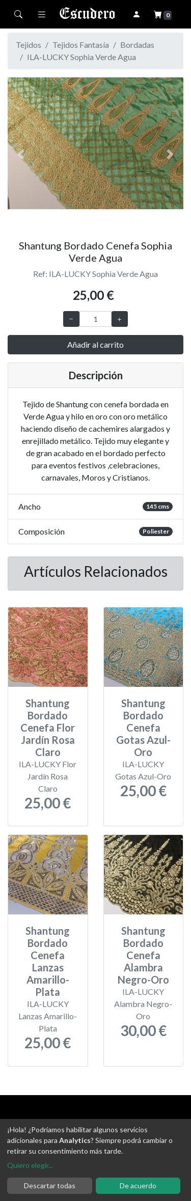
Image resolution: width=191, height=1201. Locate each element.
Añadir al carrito (95, 344)
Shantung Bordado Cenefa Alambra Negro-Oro (143, 955)
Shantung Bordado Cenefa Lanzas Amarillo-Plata (47, 961)
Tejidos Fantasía (80, 44)
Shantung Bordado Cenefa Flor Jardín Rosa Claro (47, 727)
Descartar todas (49, 1185)
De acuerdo (138, 1185)
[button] (21, 154)
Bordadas (137, 44)
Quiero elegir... (30, 1165)
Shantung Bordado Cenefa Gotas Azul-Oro (143, 727)
